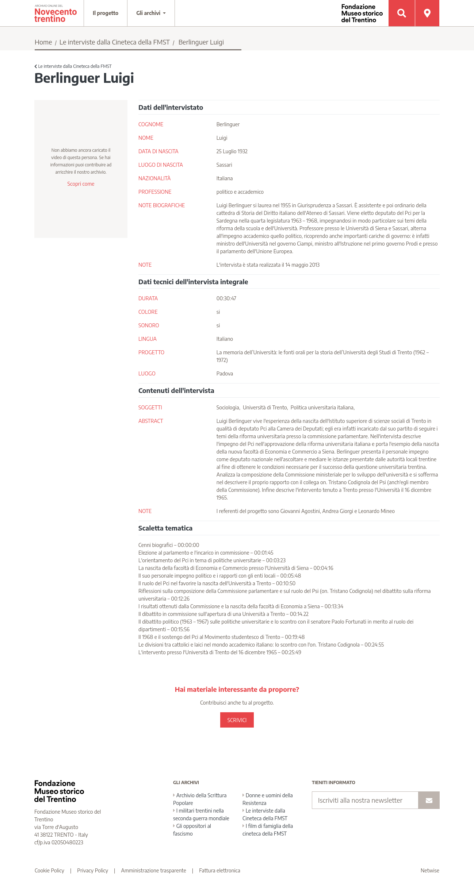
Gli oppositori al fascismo (192, 830)
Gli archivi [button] (149, 13)
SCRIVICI (237, 720)
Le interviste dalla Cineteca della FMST (115, 42)
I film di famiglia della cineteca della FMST (267, 830)
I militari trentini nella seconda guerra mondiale (201, 814)
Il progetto (105, 13)
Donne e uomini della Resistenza (267, 799)
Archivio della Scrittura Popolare (200, 799)
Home (43, 42)
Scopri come (80, 184)
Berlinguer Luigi (201, 42)
